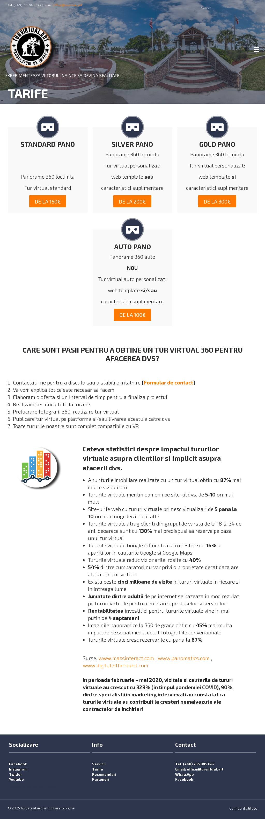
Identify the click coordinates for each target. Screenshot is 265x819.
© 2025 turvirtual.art (25, 808)
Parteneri (100, 779)
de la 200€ (132, 201)
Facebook (18, 764)
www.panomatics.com (184, 658)
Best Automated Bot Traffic (33, 787)
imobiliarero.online (59, 808)
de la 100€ (132, 315)
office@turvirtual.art (67, 5)
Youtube (16, 779)
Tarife (97, 769)
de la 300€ (217, 201)
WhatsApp (184, 774)
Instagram (18, 769)
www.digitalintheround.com (115, 665)
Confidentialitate (243, 808)
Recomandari (104, 774)
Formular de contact (168, 383)
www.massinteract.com (126, 658)
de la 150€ (48, 201)
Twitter (15, 774)
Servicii (99, 764)
